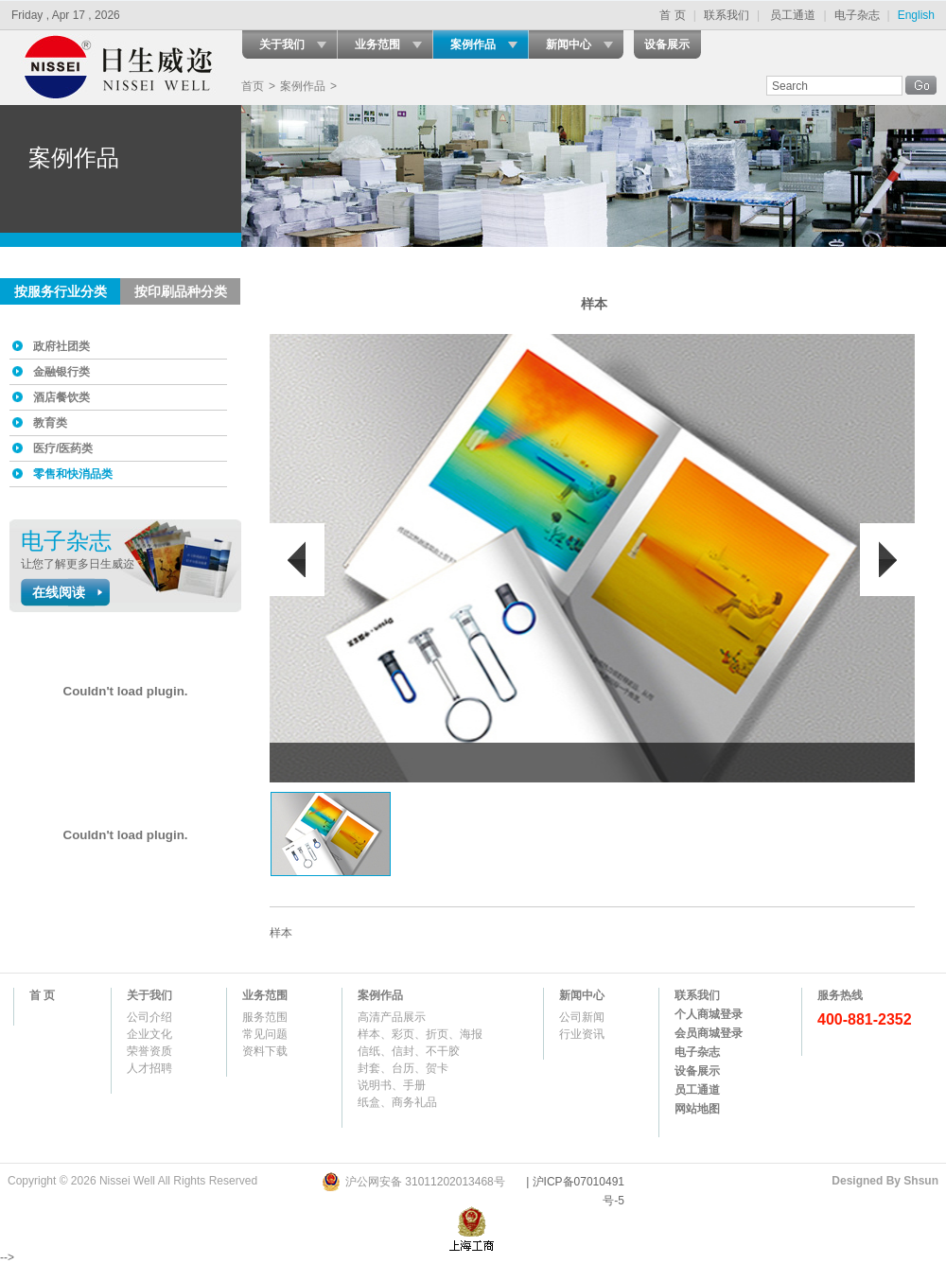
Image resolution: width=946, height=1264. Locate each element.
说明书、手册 (392, 1085)
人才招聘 (149, 1068)
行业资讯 (581, 1034)
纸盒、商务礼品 (397, 1102)
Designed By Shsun (885, 1180)
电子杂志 (857, 15)
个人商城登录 (708, 1014)
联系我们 (726, 15)
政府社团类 (61, 346)
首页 (252, 86)
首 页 (672, 15)
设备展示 (667, 44)
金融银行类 (61, 371)
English (916, 15)
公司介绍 (149, 1017)
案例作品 (473, 44)
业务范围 (377, 44)
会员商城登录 (708, 1033)
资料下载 (265, 1051)
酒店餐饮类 (61, 397)
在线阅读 (58, 592)
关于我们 (282, 44)
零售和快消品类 (73, 474)
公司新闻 (581, 1017)
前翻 (297, 559)
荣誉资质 (149, 1051)
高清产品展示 (392, 1017)
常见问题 (265, 1034)
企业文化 (149, 1034)
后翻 (887, 559)
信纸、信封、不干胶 (409, 1051)
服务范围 (265, 1017)
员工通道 (792, 15)
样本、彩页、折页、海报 (420, 1034)
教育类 (50, 423)
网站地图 (697, 1108)
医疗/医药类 (63, 448)
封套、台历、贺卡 (403, 1068)
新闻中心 (568, 44)
